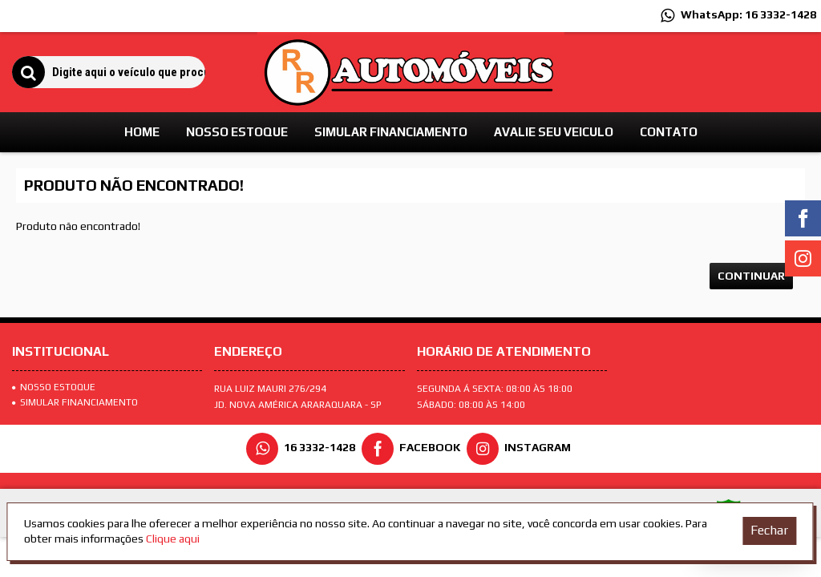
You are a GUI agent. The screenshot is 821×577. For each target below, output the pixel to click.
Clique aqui (173, 538)
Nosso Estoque (53, 387)
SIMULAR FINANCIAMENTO (75, 402)
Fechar (769, 530)
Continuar (751, 275)
